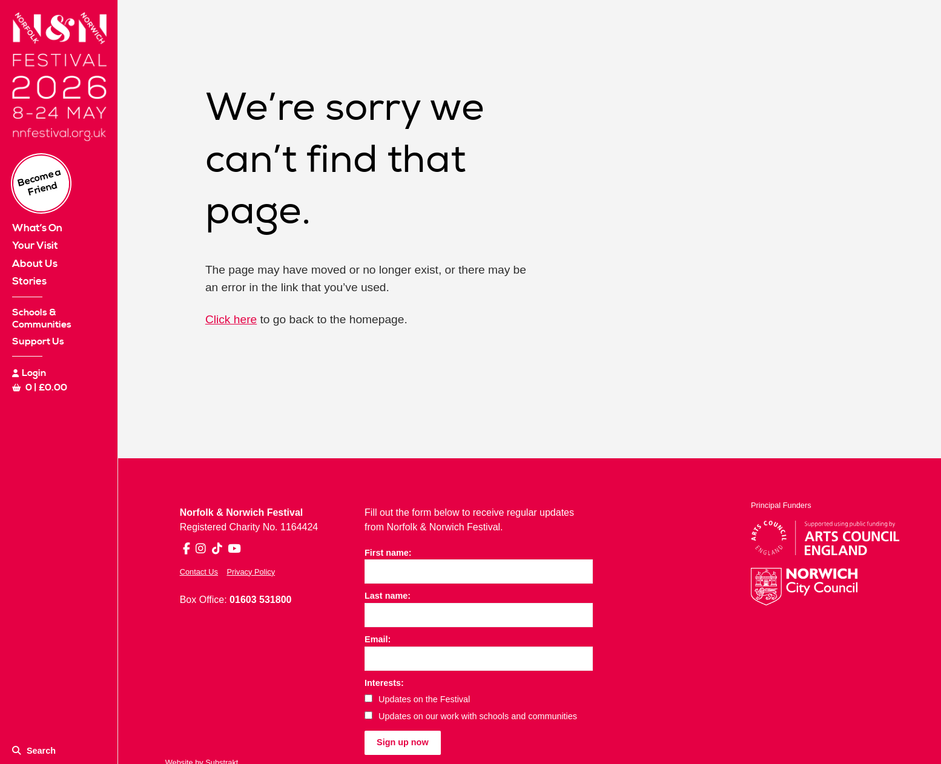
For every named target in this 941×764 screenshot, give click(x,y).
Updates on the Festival (417, 699)
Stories (29, 281)
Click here (231, 319)
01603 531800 (260, 599)
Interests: (384, 683)
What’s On (37, 228)
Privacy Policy (250, 571)
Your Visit (35, 246)
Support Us (38, 341)
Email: (378, 639)
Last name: (388, 596)
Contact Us (199, 571)
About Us (35, 264)
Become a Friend (39, 182)
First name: (388, 553)
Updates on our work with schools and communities (471, 716)
